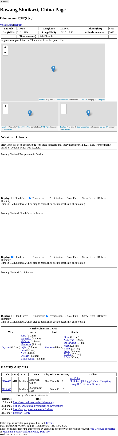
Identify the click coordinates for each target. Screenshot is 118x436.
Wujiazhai (26, 338)
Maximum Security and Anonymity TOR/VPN (27, 431)
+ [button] (5, 47)
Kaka (23, 335)
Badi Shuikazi (28, 358)
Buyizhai (6, 347)
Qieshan (25, 355)
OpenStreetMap (62, 100)
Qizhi (67, 337)
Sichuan (18, 24)
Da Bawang (70, 342)
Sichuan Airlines (91, 384)
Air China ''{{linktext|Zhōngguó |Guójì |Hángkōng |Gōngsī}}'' (90, 381)
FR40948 (6, 389)
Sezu (23, 350)
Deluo (67, 351)
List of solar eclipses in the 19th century (33, 402)
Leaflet (42, 100)
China (10, 24)
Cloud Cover (21, 198)
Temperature (38, 198)
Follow (4, 1)
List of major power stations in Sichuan (33, 409)
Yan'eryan (69, 340)
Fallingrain (101, 100)
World (3, 24)
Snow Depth (88, 198)
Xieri (23, 353)
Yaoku (67, 348)
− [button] (5, 52)
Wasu (67, 345)
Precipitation (56, 198)
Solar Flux (72, 198)
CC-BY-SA (83, 100)
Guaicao (49, 347)
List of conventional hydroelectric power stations (38, 405)
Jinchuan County (21, 413)
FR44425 (6, 381)
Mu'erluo (25, 341)
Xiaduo (67, 354)
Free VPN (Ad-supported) (102, 428)
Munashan (26, 344)
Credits (49, 423)
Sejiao (24, 347)
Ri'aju (67, 357)
